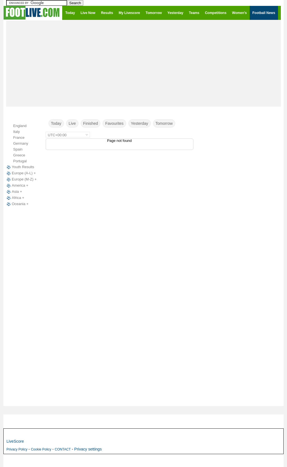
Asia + (14, 191)
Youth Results (20, 167)
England (20, 126)
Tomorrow (164, 123)
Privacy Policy (16, 449)
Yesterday (139, 123)
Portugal (20, 161)
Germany (20, 143)
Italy (16, 132)
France (18, 137)
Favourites (114, 123)
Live (72, 123)
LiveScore (15, 441)
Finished (90, 123)
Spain (17, 149)
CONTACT (63, 449)
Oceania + (17, 204)
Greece (19, 155)
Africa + (15, 198)
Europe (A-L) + (21, 173)
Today (56, 123)
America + (17, 185)
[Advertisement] (143, 63)
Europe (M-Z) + (21, 179)
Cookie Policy (41, 449)
